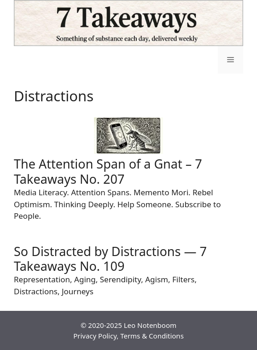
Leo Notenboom (150, 325)
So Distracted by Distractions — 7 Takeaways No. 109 (110, 258)
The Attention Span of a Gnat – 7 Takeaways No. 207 (108, 171)
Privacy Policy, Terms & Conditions (128, 335)
